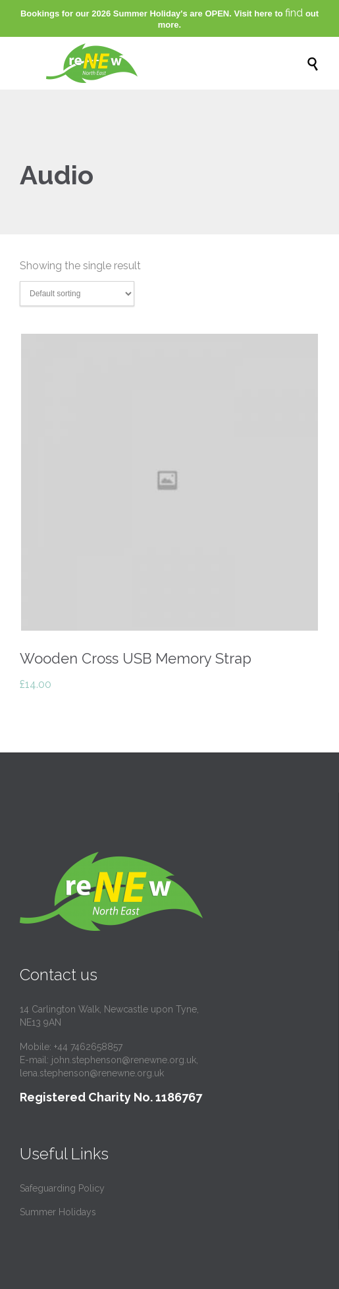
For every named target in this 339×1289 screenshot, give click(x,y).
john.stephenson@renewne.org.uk (123, 1060)
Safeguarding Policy (62, 1188)
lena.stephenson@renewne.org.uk (92, 1073)
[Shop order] (77, 293)
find (294, 13)
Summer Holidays (58, 1212)
